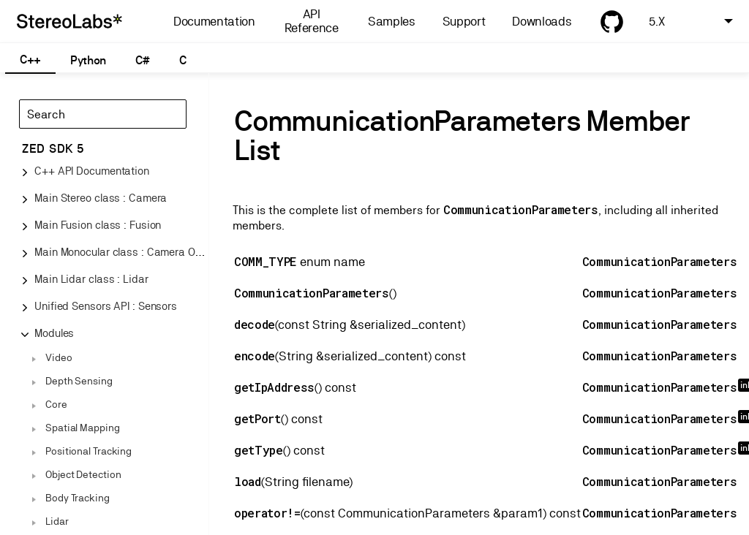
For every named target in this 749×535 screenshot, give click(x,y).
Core (56, 404)
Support (464, 22)
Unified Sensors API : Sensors (105, 306)
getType (258, 450)
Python (88, 60)
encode (254, 355)
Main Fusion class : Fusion (97, 225)
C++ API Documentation (91, 170)
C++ (30, 60)
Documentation (214, 22)
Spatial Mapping (82, 427)
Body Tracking (77, 498)
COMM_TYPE (265, 261)
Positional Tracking (88, 451)
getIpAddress (274, 387)
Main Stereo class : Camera (100, 197)
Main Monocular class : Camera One (120, 252)
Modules (54, 333)
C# (142, 60)
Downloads (541, 22)
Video (58, 357)
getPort (257, 418)
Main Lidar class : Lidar (91, 279)
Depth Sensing (79, 381)
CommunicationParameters (520, 209)
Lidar (57, 521)
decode (254, 324)
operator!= (267, 512)
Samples (391, 22)
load (247, 481)
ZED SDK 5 (53, 149)
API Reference (312, 21)
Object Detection (83, 474)
